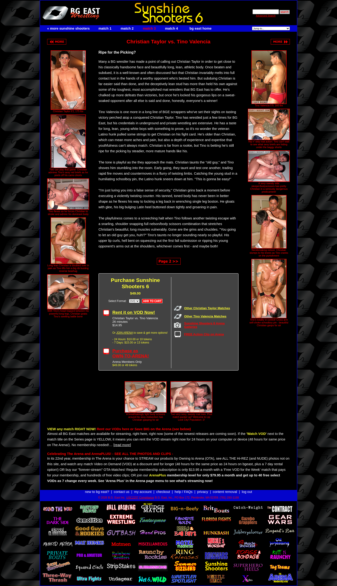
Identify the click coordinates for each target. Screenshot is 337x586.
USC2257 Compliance (140, 497)
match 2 (127, 28)
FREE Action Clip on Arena (204, 334)
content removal (225, 492)
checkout (163, 492)
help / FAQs (184, 492)
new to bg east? (97, 492)
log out (247, 492)
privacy (202, 492)
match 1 (104, 28)
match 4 (171, 28)
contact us (122, 492)
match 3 (149, 28)
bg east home (200, 28)
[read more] (122, 445)
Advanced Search (265, 15)
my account (143, 492)
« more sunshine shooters (68, 28)
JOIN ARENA (124, 332)
